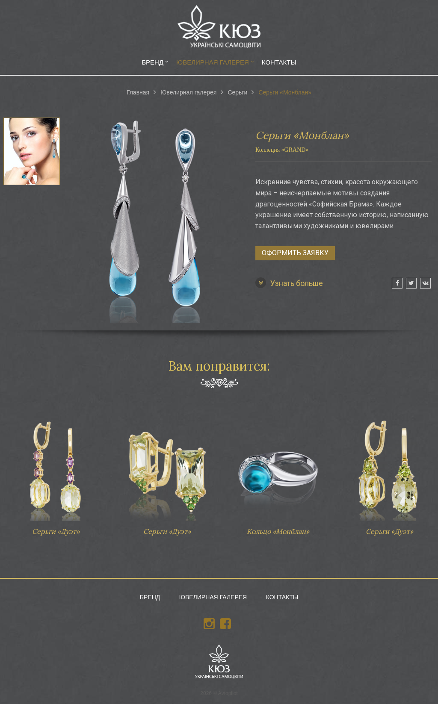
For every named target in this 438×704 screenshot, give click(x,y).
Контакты (279, 62)
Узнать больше (289, 282)
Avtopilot (228, 693)
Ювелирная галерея (212, 62)
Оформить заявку (295, 253)
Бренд (152, 62)
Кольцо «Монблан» (278, 473)
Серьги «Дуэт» (55, 473)
